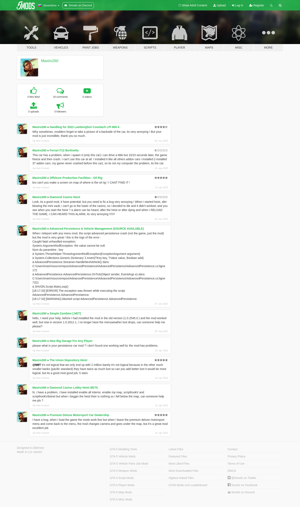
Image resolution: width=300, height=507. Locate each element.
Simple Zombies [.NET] (65, 313)
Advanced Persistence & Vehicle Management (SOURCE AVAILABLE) (97, 228)
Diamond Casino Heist (65, 197)
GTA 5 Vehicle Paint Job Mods (129, 463)
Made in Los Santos (29, 452)
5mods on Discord (241, 492)
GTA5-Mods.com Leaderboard (188, 485)
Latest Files (176, 449)
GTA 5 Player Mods (122, 485)
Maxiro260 (49, 61)
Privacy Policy (236, 456)
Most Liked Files (179, 463)
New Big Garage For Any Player (71, 341)
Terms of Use (236, 463)
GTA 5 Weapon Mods (123, 470)
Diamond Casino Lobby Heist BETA (74, 387)
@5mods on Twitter (242, 478)
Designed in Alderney (30, 447)
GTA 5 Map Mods (121, 492)
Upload (219, 5)
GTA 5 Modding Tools (123, 449)
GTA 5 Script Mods (121, 478)
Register (256, 5)
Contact (232, 449)
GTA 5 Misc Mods (121, 499)
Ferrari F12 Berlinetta (64, 150)
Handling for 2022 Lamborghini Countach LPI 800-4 (84, 127)
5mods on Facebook (243, 485)
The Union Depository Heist (68, 360)
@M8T (36, 364)
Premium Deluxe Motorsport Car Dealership (79, 415)
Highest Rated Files (181, 478)
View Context (41, 141)
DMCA (232, 470)
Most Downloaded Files (184, 470)
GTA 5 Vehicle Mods (123, 456)
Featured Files (178, 456)
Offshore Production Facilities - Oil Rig (76, 177)
